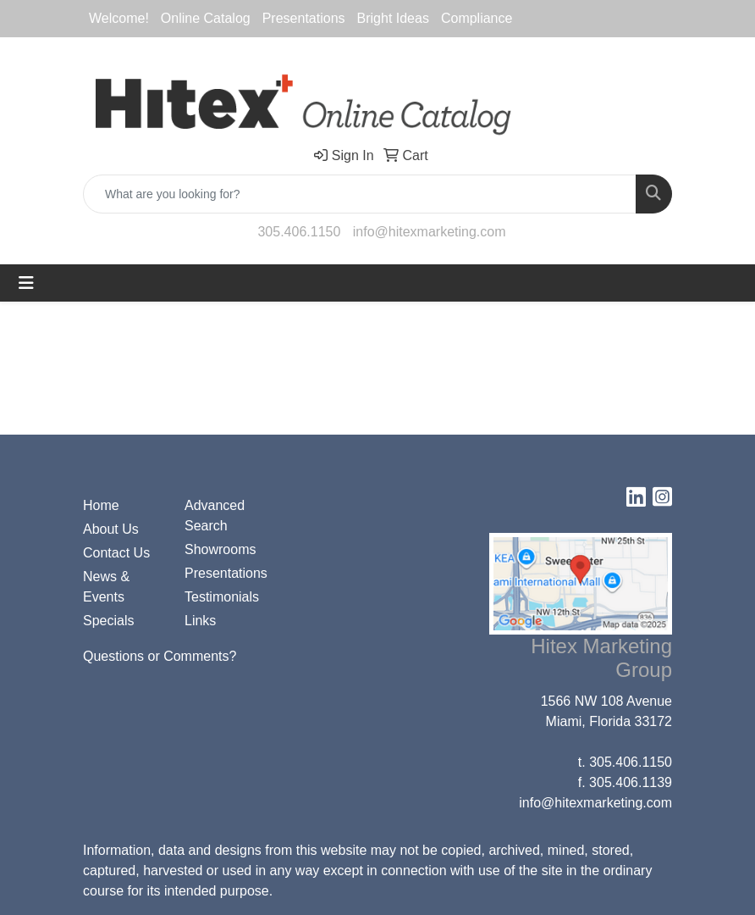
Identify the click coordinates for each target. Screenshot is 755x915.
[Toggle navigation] (26, 283)
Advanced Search (215, 515)
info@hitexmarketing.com (429, 232)
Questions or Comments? (159, 656)
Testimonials (222, 597)
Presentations (225, 573)
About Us (111, 529)
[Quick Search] (360, 194)
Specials (108, 620)
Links (200, 620)
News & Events (106, 586)
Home (101, 505)
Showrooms (220, 549)
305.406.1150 (298, 232)
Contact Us (116, 553)
